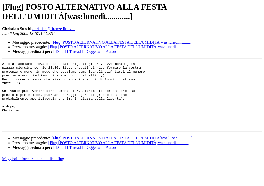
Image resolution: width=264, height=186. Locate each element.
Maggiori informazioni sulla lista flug (33, 172)
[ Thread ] (75, 51)
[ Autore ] (111, 51)
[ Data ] (59, 51)
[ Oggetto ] (93, 51)
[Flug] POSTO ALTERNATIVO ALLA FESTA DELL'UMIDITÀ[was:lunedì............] (122, 42)
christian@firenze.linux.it (53, 29)
